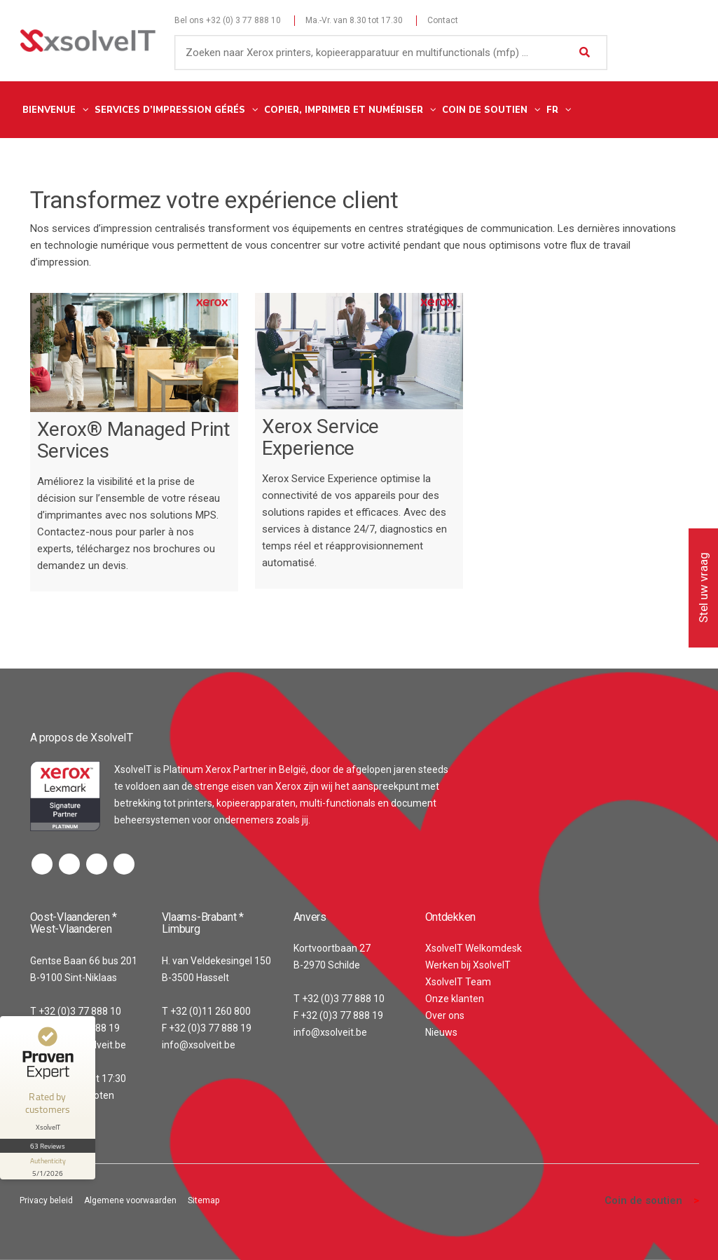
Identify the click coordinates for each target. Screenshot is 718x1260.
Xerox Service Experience (320, 437)
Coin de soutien (643, 1200)
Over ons (444, 1015)
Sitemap (203, 1200)
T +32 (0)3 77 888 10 (75, 1011)
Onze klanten (454, 998)
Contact (442, 20)
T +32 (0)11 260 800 (206, 1011)
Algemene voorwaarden (130, 1200)
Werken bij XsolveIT (468, 965)
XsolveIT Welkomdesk (473, 948)
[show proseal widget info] (47, 1166)
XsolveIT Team (458, 981)
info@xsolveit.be (198, 1044)
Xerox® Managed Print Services (133, 440)
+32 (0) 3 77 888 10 (243, 20)
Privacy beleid (46, 1200)
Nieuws (441, 1032)
